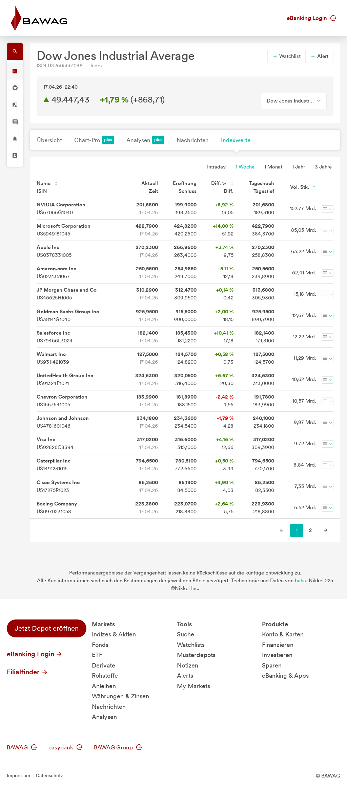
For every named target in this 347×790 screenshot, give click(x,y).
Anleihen (104, 686)
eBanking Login (311, 18)
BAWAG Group (118, 747)
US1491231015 (53, 465)
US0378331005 (54, 251)
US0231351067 (56, 272)
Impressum (18, 775)
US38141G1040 (68, 315)
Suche (185, 634)
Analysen (145, 140)
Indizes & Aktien (114, 634)
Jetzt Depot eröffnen (47, 628)
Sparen (272, 665)
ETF (97, 654)
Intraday (216, 167)
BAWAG (22, 747)
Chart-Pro (94, 140)
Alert (319, 56)
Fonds (100, 644)
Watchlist (286, 56)
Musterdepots (196, 654)
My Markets (193, 686)
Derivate (103, 665)
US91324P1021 (65, 379)
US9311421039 (53, 358)
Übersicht (49, 140)
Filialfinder (27, 672)
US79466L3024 (55, 337)
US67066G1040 (61, 209)
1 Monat (273, 167)
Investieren (277, 654)
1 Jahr (298, 167)
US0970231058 (57, 508)
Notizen (187, 665)
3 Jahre (323, 167)
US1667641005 (62, 401)
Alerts (185, 675)
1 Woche (245, 167)
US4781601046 (63, 422)
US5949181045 (63, 230)
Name (47, 183)
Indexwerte (235, 140)
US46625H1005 (67, 294)
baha (300, 581)
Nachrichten (193, 140)
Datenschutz (49, 775)
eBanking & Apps (285, 675)
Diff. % (222, 183)
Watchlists (191, 644)
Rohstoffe (105, 675)
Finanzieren (277, 644)
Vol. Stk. (303, 187)
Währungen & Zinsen (120, 696)
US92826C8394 (55, 443)
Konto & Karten (283, 634)
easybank (65, 747)
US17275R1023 (58, 486)
